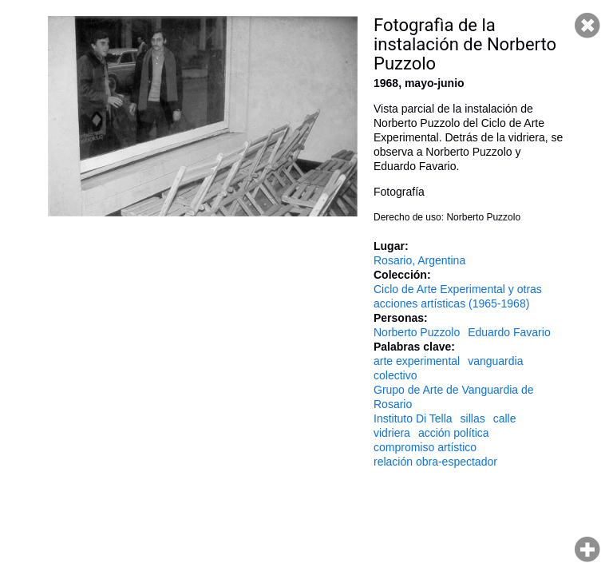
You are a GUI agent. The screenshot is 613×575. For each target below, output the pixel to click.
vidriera (392, 432)
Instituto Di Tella (413, 418)
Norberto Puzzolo (417, 332)
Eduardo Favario (509, 332)
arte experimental (417, 361)
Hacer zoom (587, 549)
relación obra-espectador (435, 461)
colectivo (395, 375)
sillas (473, 418)
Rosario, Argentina (419, 260)
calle (504, 418)
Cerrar (587, 25)
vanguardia (495, 361)
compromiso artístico (425, 447)
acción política (453, 432)
